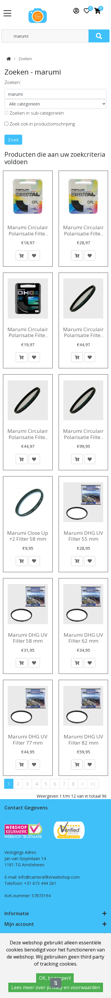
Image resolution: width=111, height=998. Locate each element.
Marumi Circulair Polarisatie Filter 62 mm (27, 231)
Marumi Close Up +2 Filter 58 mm (27, 536)
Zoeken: (12, 82)
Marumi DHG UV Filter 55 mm (83, 536)
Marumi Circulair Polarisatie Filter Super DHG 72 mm (83, 434)
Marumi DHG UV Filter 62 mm (83, 638)
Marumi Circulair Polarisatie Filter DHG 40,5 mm (27, 332)
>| (93, 784)
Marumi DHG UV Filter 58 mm (27, 638)
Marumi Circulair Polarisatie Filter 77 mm (83, 231)
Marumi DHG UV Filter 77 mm (27, 740)
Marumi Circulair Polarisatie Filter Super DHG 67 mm (27, 434)
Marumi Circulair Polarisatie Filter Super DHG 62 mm (83, 332)
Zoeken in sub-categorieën (34, 113)
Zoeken (25, 58)
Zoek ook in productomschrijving (39, 124)
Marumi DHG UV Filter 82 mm (83, 740)
